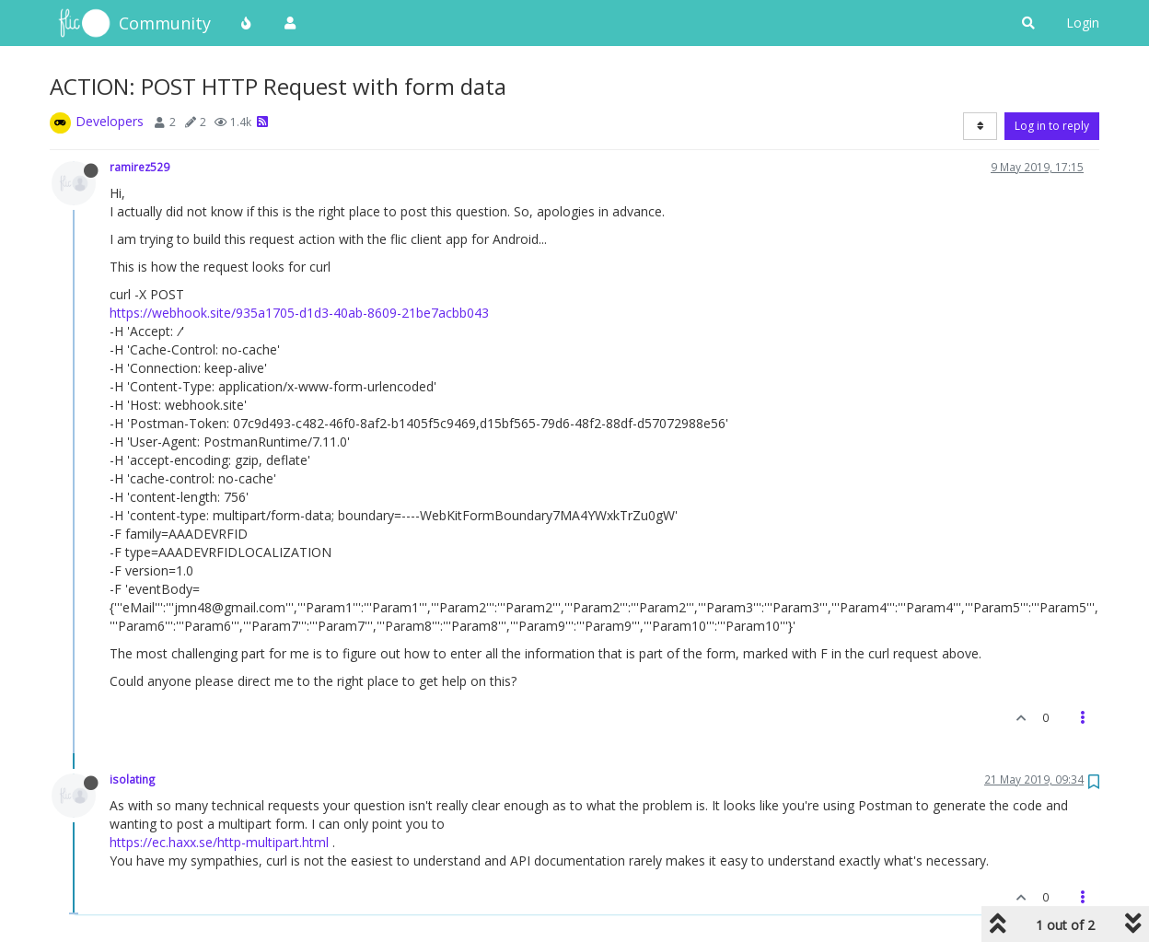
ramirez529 (139, 166)
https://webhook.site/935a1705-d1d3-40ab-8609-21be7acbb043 (299, 312)
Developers (109, 121)
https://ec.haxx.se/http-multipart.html (219, 842)
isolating (133, 779)
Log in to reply (1052, 126)
